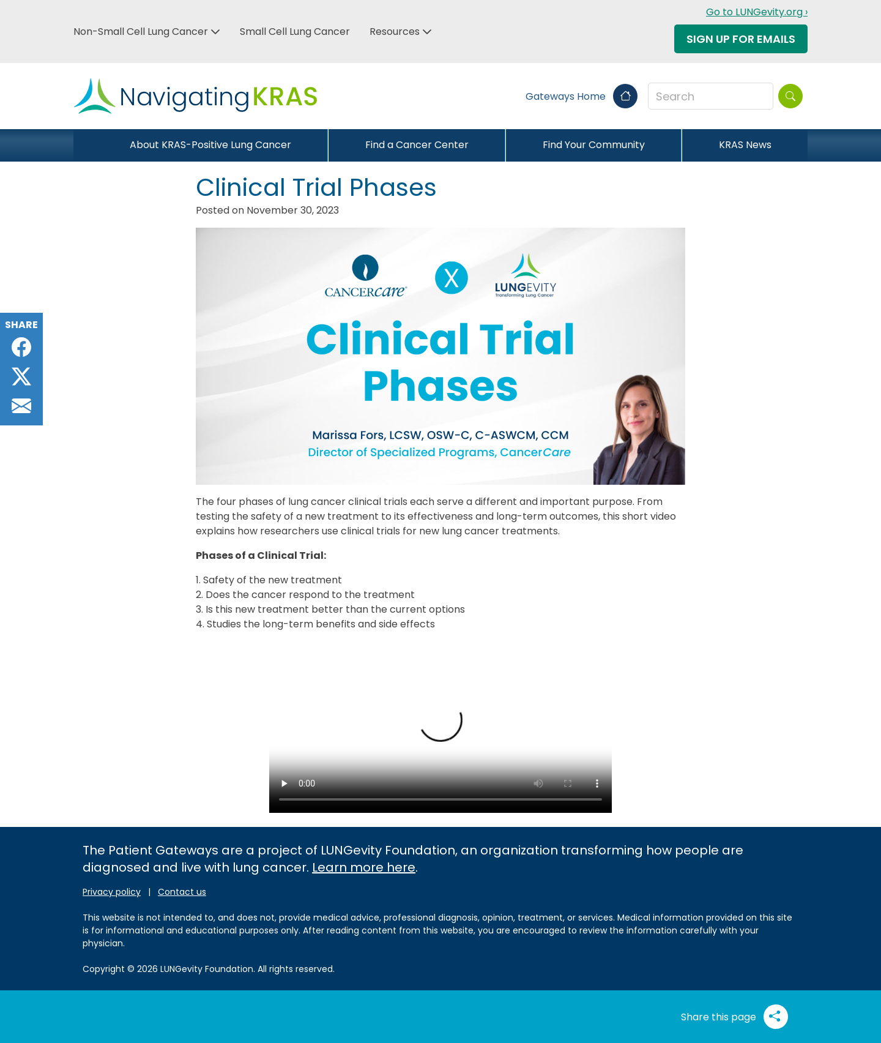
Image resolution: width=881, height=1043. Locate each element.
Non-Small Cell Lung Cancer (140, 31)
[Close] (83, 145)
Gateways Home (582, 96)
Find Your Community (594, 145)
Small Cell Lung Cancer (295, 31)
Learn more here (363, 867)
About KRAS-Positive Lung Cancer (210, 145)
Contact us (182, 892)
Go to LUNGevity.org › (757, 12)
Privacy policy (112, 892)
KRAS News (745, 145)
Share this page (734, 1016)
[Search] (790, 96)
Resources (395, 31)
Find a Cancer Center (417, 145)
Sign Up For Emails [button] (740, 39)
